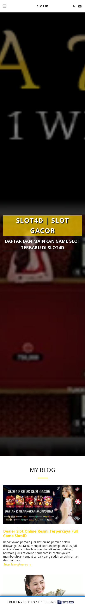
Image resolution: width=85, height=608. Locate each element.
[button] (4, 6)
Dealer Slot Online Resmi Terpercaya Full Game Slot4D (40, 533)
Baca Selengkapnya (18, 564)
